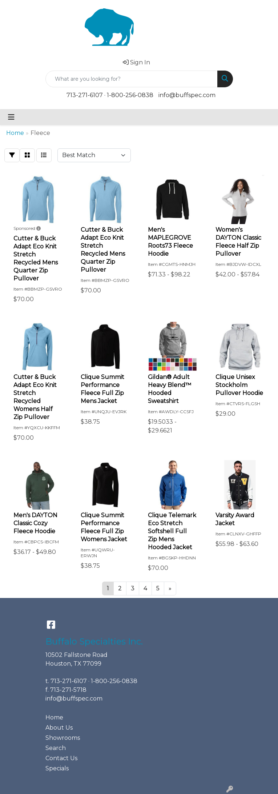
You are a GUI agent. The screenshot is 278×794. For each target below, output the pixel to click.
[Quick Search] (131, 79)
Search (55, 748)
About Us (59, 727)
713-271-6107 (85, 95)
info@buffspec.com (186, 95)
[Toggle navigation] (11, 117)
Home (54, 717)
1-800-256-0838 (130, 95)
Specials (57, 768)
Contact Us (61, 758)
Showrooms (62, 737)
